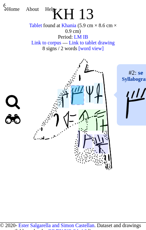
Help (50, 9)
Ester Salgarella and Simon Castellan (56, 225)
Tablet (35, 25)
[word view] (91, 48)
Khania (68, 25)
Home (11, 7)
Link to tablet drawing (92, 42)
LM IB (81, 37)
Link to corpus (46, 42)
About (32, 9)
